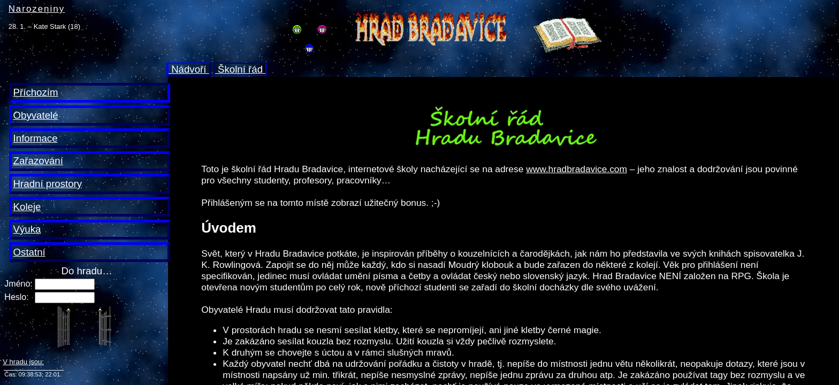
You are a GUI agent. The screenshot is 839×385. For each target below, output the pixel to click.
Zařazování (38, 160)
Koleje (27, 206)
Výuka (27, 229)
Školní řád (240, 69)
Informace (35, 138)
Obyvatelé (35, 115)
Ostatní (29, 252)
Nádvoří (189, 69)
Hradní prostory (47, 183)
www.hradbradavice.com (576, 169)
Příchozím (35, 92)
